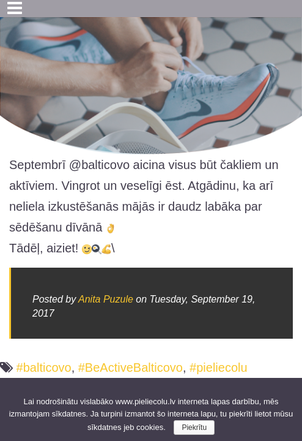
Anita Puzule (105, 299)
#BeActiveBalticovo (130, 367)
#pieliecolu (219, 367)
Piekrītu (194, 427)
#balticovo (44, 367)
